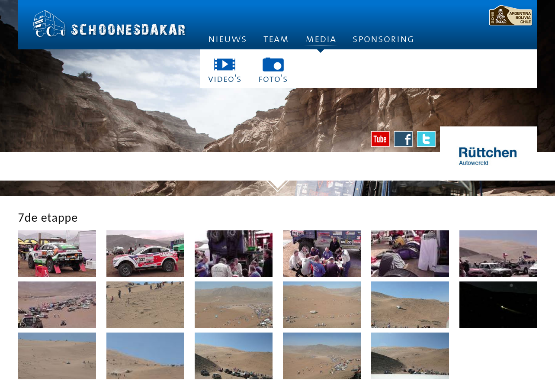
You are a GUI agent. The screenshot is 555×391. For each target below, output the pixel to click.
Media (320, 41)
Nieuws (227, 38)
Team (276, 38)
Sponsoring (383, 38)
